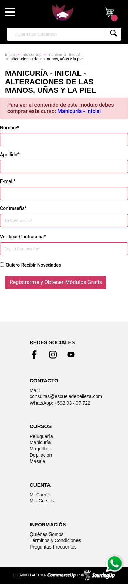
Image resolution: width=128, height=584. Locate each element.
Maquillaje (40, 448)
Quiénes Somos (47, 534)
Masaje (37, 461)
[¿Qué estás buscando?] (57, 34)
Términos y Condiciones (55, 540)
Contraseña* (13, 208)
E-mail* (8, 181)
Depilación (41, 455)
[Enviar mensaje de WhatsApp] (114, 563)
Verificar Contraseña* (23, 236)
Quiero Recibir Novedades (33, 265)
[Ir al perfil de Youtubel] (71, 354)
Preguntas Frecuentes (53, 547)
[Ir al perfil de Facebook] (35, 354)
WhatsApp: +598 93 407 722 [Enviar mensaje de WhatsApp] (60, 403)
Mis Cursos (42, 500)
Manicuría (40, 442)
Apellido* (9, 154)
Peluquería (41, 436)
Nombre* (9, 127)
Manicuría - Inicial (79, 111)
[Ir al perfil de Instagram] (52, 354)
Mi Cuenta (41, 494)
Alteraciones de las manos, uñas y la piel (47, 59)
